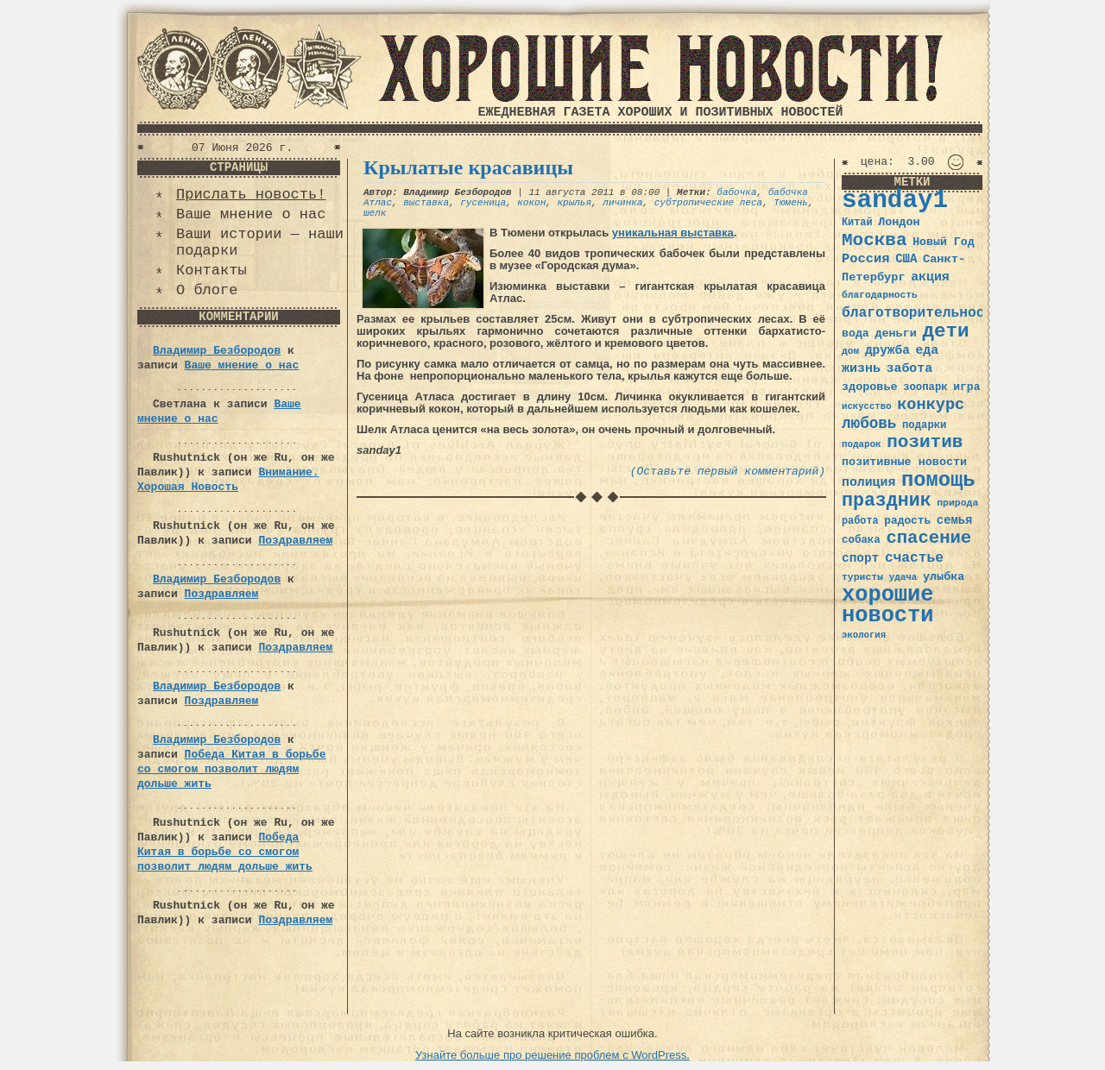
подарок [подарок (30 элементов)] (861, 444)
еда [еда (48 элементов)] (926, 350)
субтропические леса (708, 203)
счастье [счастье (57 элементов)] (914, 558)
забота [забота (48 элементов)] (909, 368)
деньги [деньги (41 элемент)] (895, 333)
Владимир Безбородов (217, 350)
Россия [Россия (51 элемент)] (866, 259)
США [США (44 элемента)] (906, 259)
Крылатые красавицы (468, 167)
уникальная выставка (673, 232)
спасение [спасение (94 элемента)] (928, 538)
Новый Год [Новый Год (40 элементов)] (943, 242)
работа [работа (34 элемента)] (860, 521)
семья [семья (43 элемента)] (955, 520)
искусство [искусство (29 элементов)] (867, 406)
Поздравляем (295, 540)
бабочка (736, 192)
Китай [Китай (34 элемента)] (857, 223)
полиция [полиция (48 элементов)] (868, 482)
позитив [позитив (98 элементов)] (925, 442)
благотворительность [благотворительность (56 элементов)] (921, 313)
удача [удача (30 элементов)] (903, 577)
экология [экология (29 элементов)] (864, 635)
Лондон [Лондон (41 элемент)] (898, 222)
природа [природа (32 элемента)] (957, 502)
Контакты (211, 270)
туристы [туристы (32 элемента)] (862, 576)
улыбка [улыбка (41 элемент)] (943, 576)
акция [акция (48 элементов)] (930, 277)
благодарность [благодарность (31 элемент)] (880, 295)
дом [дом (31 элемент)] (850, 351)
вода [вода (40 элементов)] (855, 333)
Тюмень (791, 203)
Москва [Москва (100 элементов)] (874, 240)
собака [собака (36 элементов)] (861, 540)
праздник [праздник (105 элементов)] (886, 500)
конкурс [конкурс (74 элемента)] (930, 405)
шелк (374, 213)
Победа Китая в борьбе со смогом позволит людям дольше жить (231, 769)
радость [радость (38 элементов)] (907, 520)
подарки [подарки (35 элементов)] (924, 425)
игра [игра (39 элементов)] (966, 387)
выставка (426, 203)
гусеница (483, 203)
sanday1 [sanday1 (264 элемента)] (895, 200)
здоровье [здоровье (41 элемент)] (870, 387)
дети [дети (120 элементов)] (945, 331)
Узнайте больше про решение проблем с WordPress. (552, 1054)
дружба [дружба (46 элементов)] (887, 350)
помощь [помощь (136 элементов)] (938, 480)
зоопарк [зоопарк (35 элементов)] (925, 387)
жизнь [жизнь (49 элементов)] (861, 368)
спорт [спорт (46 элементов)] (860, 558)
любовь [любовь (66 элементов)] (869, 423)
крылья (574, 203)
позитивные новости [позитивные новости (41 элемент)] (904, 462)
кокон (531, 203)
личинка (622, 203)
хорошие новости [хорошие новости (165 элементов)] (888, 605)
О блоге (206, 290)
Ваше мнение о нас (250, 214)
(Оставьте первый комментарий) (727, 471)
